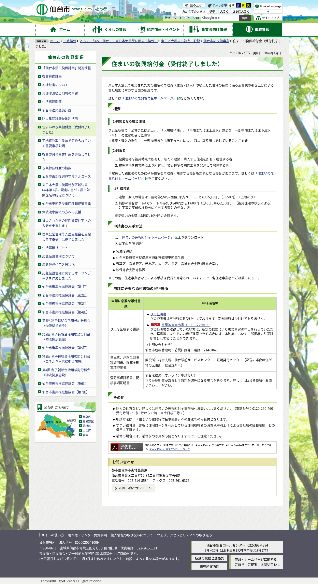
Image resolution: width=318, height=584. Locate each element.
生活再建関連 (52, 101)
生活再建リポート (55, 247)
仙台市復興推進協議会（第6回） (65, 383)
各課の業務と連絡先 (209, 558)
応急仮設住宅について (58, 256)
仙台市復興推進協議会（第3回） (65, 303)
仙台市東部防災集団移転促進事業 (66, 203)
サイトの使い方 (52, 534)
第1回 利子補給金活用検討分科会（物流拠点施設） (66, 323)
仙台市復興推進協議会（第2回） (65, 295)
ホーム (55, 40)
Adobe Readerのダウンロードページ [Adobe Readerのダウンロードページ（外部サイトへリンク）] (169, 449)
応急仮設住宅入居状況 (58, 264)
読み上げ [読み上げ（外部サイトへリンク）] (196, 5)
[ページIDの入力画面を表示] (185, 17)
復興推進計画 (52, 76)
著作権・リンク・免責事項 (87, 534)
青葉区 (87, 417)
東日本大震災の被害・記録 (180, 40)
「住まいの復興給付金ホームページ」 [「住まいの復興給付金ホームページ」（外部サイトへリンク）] (148, 98)
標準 (232, 5)
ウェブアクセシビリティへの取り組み (184, 534)
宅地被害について (55, 84)
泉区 (85, 435)
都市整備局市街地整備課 (129, 470)
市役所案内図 (209, 566)
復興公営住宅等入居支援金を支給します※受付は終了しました (66, 237)
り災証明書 (158, 313)
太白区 (87, 430)
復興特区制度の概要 (56, 167)
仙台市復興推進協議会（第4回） (65, 311)
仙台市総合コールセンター (225, 545)
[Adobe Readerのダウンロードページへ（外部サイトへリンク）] (127, 445)
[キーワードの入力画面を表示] (166, 17)
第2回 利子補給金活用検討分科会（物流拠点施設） (66, 337)
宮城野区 (88, 421)
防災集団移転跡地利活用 (60, 118)
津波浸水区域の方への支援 (61, 211)
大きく (224, 11)
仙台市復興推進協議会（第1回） (65, 286)
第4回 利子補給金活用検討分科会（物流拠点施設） (66, 372)
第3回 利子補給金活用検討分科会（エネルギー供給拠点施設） (66, 359)
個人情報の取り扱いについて (132, 534)
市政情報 (69, 40)
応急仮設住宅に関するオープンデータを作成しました (66, 275)
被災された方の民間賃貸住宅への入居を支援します (66, 223)
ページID (191, 18)
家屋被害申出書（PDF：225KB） (185, 324)
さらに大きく (240, 11)
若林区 (87, 426)
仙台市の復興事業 (216, 40)
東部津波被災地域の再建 (60, 93)
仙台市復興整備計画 (56, 110)
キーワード (173, 18)
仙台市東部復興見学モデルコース (66, 176)
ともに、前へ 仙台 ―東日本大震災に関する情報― (119, 40)
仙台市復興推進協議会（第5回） (65, 347)
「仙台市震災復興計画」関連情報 (66, 67)
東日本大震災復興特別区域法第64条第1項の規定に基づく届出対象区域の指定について (66, 189)
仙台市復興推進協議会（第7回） (65, 391)
